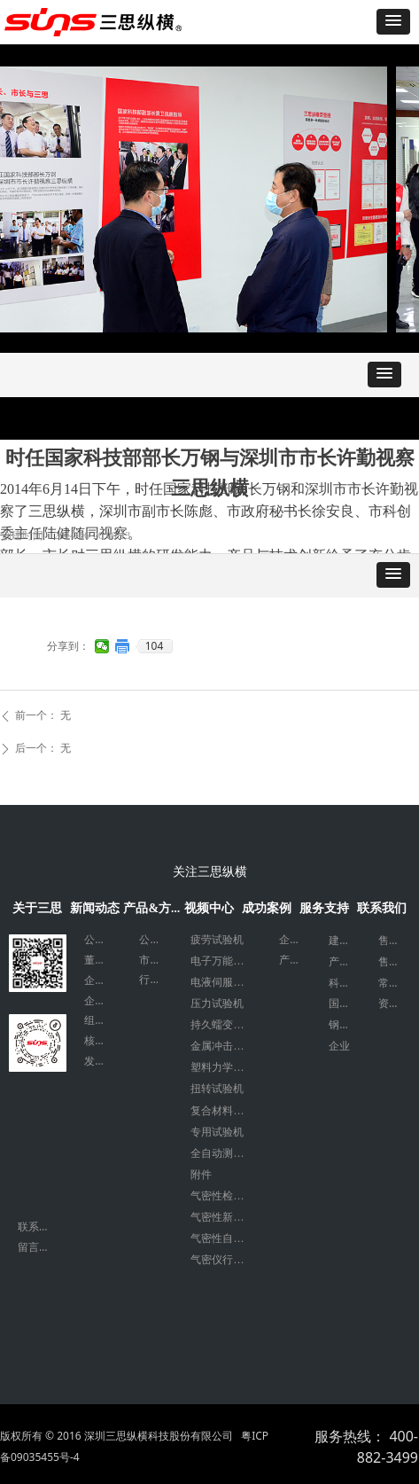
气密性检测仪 (222, 1196)
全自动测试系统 (225, 1153)
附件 (201, 1174)
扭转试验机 (217, 1088)
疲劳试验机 (217, 939)
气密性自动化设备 (225, 1238)
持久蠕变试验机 (225, 1025)
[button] (393, 22)
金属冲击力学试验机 (225, 1046)
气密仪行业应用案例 (225, 1260)
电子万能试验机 (225, 961)
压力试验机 (217, 1003)
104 (154, 646)
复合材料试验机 (225, 1111)
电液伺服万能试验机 (225, 982)
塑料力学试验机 (225, 1067)
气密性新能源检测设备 (225, 1217)
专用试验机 (217, 1132)
